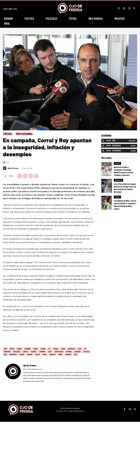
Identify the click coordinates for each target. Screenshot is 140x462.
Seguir (133, 146)
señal (60, 354)
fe (85, 349)
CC (49, 349)
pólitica (86, 351)
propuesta (13, 354)
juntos (25, 351)
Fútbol (117, 163)
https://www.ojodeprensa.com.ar (33, 369)
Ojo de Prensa (13, 168)
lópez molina (59, 351)
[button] (134, 8)
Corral (55, 349)
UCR (75, 354)
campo (36, 349)
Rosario (29, 354)
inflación (17, 351)
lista (49, 351)
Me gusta (132, 141)
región (22, 354)
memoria (68, 351)
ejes (79, 349)
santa (45, 354)
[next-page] (106, 215)
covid (63, 349)
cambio (19, 349)
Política (8, 134)
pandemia (77, 351)
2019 (5, 349)
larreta (33, 351)
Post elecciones (24, 134)
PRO (5, 354)
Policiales (118, 180)
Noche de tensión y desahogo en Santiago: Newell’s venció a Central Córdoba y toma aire (123, 171)
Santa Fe (52, 354)
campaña (27, 349)
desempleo (71, 349)
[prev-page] (102, 215)
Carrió (43, 349)
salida (37, 354)
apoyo (12, 349)
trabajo (68, 354)
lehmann (42, 351)
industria (7, 351)
